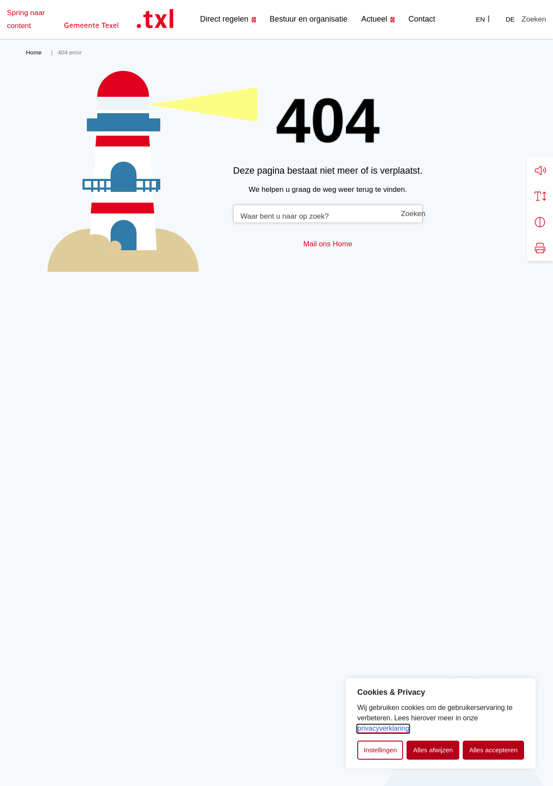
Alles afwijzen (433, 750)
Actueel (374, 19)
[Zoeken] (533, 19)
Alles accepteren (493, 750)
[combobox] (328, 214)
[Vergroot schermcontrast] (540, 221)
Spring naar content (26, 19)
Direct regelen (224, 19)
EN (480, 19)
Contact (421, 19)
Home (342, 244)
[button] (540, 169)
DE (510, 19)
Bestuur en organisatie (308, 19)
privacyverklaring (383, 728)
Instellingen (380, 750)
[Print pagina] (540, 247)
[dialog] (441, 723)
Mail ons (317, 244)
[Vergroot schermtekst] (540, 195)
